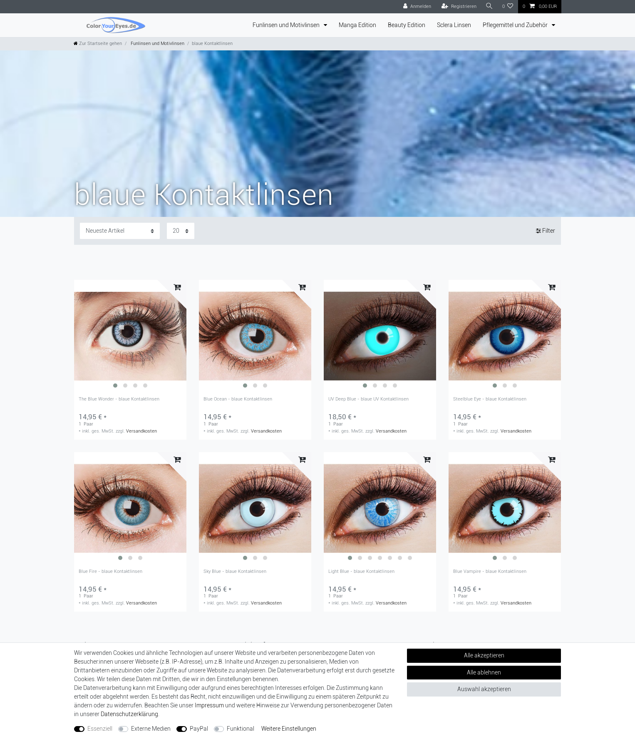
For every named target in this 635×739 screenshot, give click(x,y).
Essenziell (99, 728)
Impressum (209, 705)
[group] (130, 336)
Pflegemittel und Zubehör (516, 25)
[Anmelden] (417, 6)
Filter (545, 230)
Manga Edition (357, 25)
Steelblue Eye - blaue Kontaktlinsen (489, 399)
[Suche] (489, 6)
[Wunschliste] (508, 6)
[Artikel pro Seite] (180, 231)
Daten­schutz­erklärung (129, 714)
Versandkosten (141, 431)
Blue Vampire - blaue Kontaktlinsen (489, 571)
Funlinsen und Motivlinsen (287, 25)
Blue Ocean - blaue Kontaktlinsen (237, 399)
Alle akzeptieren (484, 655)
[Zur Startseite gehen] (98, 43)
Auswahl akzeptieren (484, 689)
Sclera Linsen (454, 25)
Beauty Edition (406, 25)
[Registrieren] (459, 6)
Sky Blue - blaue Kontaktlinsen (234, 571)
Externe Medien (151, 728)
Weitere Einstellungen (288, 728)
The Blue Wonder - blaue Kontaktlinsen (119, 399)
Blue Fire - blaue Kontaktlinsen (110, 571)
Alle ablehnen (484, 672)
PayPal (199, 728)
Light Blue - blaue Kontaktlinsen (361, 571)
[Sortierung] (120, 231)
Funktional (240, 728)
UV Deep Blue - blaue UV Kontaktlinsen (368, 399)
